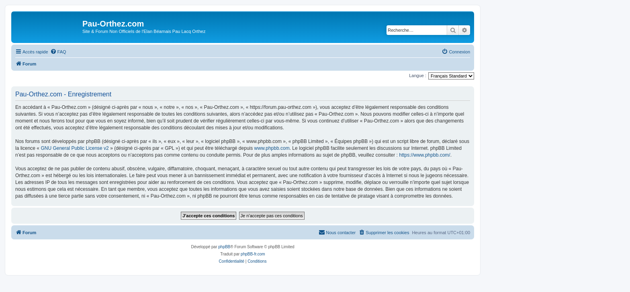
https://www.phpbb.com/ (424, 155)
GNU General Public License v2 (74, 148)
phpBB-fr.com (253, 254)
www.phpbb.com (272, 148)
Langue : (417, 75)
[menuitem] (58, 52)
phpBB (224, 247)
